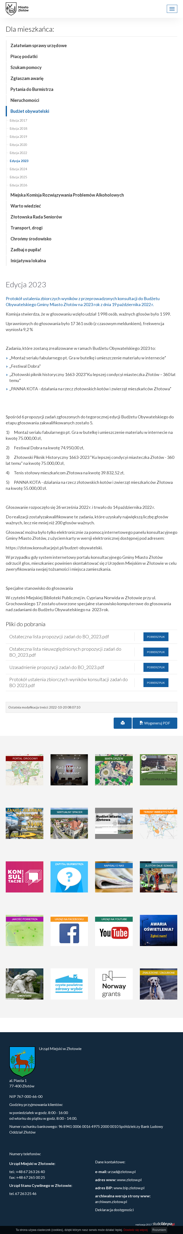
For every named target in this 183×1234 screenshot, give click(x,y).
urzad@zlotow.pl (122, 1171)
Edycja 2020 (18, 145)
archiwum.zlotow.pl (111, 1201)
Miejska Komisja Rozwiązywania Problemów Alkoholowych (67, 195)
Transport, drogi (26, 227)
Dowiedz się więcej (135, 1230)
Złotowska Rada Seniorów (36, 216)
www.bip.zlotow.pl (129, 1187)
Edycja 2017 (18, 120)
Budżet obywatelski (29, 111)
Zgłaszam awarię (27, 78)
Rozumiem (159, 1230)
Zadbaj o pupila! (25, 249)
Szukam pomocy (26, 67)
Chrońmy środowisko (30, 238)
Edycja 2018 (18, 128)
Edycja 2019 (18, 136)
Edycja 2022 (18, 153)
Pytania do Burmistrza (31, 89)
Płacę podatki (23, 56)
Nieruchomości (24, 100)
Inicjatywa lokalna (28, 260)
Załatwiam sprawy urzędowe (38, 45)
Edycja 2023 (19, 161)
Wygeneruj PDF (155, 723)
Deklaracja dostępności (114, 1209)
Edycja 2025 (18, 177)
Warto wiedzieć (25, 205)
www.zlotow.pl (129, 1179)
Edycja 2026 (18, 185)
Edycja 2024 (18, 169)
